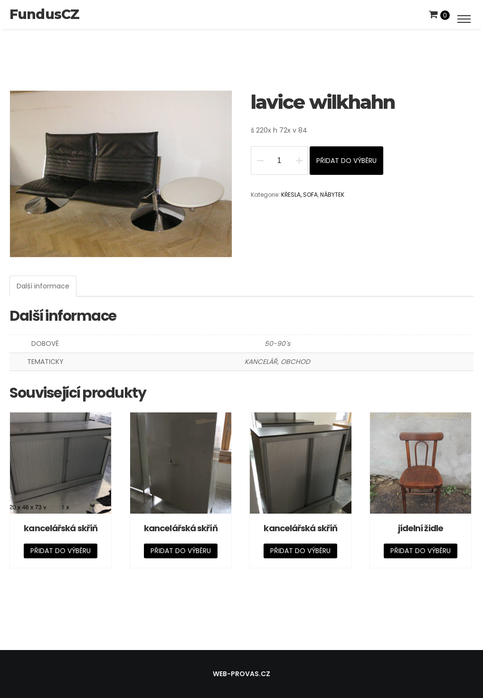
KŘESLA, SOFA (299, 195)
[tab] (42, 286)
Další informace (43, 286)
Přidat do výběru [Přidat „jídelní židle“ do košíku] (420, 550)
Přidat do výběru (346, 160)
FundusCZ (44, 14)
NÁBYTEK (332, 195)
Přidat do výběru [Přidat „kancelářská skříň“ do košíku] (60, 550)
